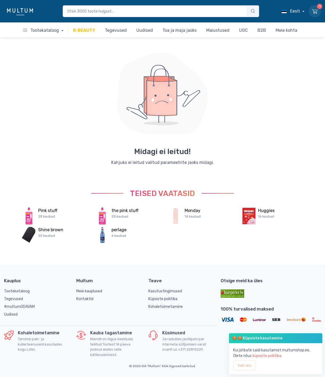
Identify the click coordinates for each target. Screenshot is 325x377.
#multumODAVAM (19, 306)
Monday (192, 210)
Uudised (11, 314)
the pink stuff (125, 210)
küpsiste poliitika (266, 356)
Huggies (266, 210)
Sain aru (244, 365)
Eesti (291, 11)
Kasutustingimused (165, 291)
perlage (119, 229)
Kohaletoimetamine (165, 306)
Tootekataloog (41, 30)
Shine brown (50, 229)
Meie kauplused (89, 291)
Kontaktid (84, 299)
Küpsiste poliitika (162, 299)
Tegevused (13, 299)
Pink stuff (47, 210)
